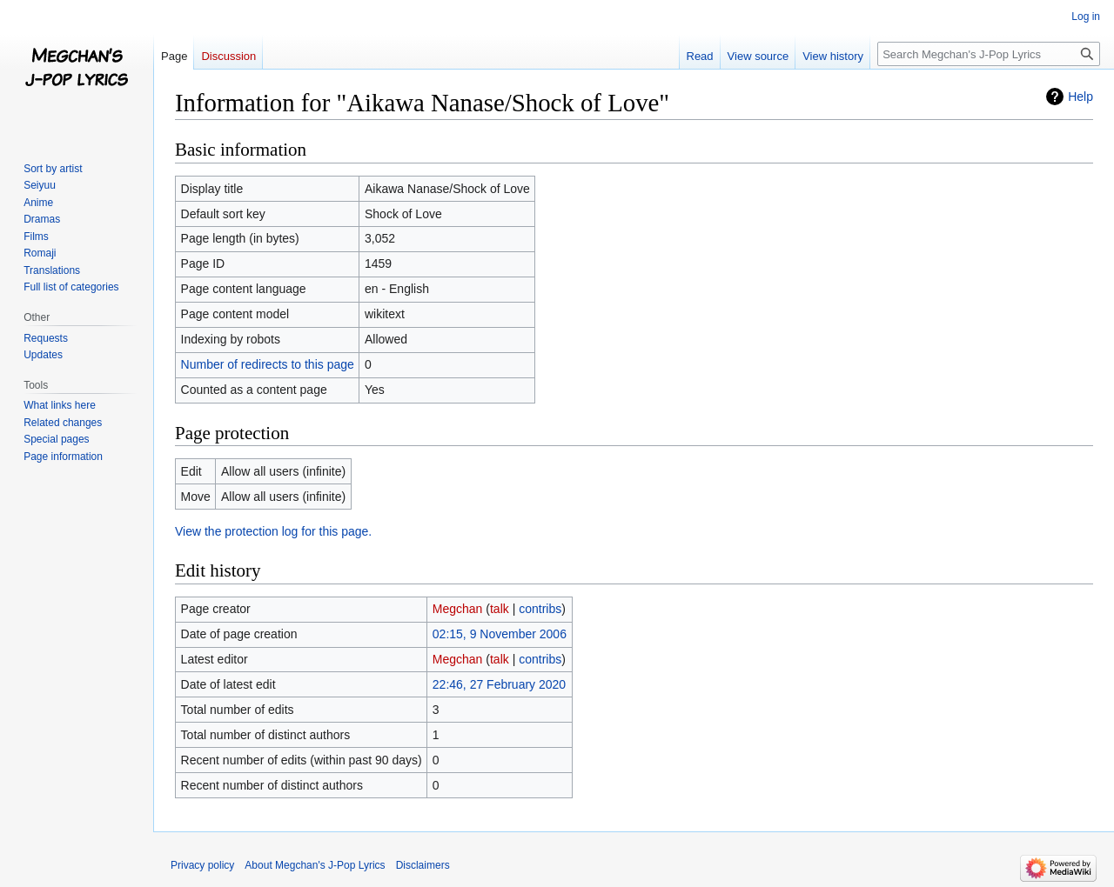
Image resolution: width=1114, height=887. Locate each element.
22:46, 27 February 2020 (499, 684)
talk (499, 609)
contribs (540, 609)
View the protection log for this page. (273, 531)
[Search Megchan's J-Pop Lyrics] (988, 54)
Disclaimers (423, 865)
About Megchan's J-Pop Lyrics (315, 865)
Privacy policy (202, 865)
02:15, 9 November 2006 (500, 634)
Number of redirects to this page (267, 364)
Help (1080, 96)
